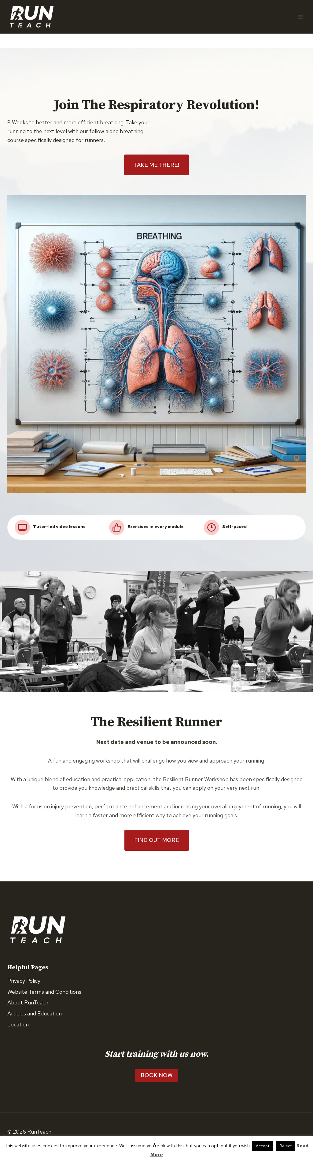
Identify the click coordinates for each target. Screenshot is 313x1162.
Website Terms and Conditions (44, 991)
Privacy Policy (23, 980)
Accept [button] (262, 1146)
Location (18, 1024)
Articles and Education (34, 1013)
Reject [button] (285, 1146)
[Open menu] (300, 16)
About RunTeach (27, 1002)
